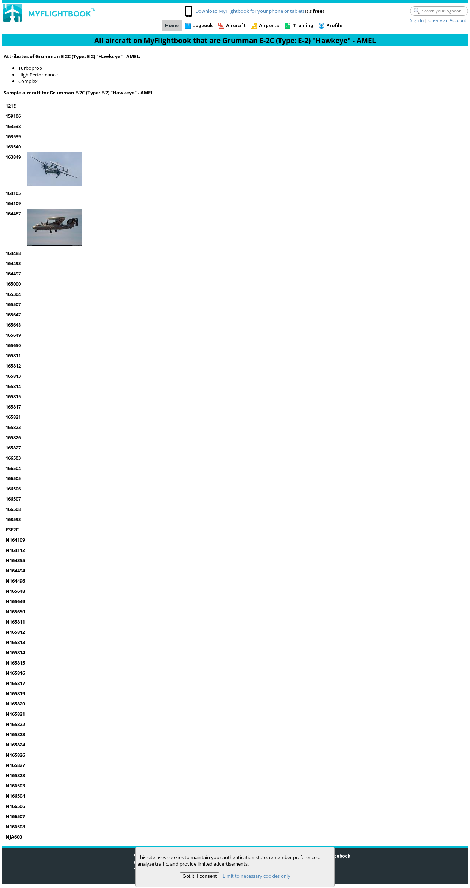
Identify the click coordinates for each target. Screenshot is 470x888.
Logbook (202, 25)
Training (303, 25)
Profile (334, 25)
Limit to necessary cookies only (256, 876)
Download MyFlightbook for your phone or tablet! (249, 11)
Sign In (417, 20)
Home (172, 25)
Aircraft (236, 25)
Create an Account (447, 20)
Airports (269, 25)
